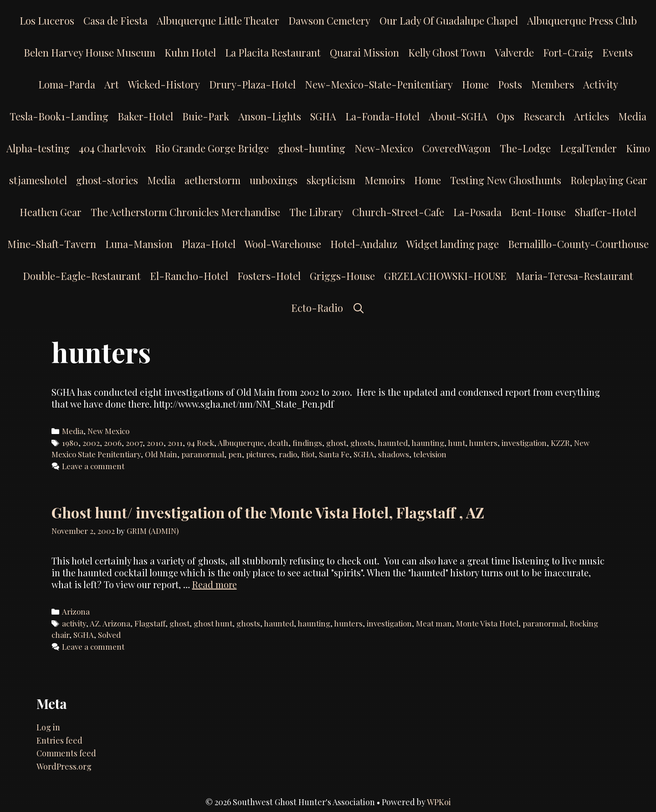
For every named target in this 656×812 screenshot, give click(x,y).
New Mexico (108, 431)
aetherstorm (212, 180)
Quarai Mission (364, 52)
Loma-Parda (66, 84)
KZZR (560, 443)
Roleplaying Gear (608, 180)
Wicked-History (164, 84)
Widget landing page (452, 244)
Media (632, 116)
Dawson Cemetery (329, 20)
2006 (113, 443)
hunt (456, 443)
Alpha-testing (38, 148)
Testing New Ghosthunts (505, 180)
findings (307, 443)
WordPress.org (64, 766)
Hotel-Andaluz (363, 244)
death (278, 443)
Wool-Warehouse (283, 244)
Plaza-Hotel (209, 244)
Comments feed (66, 753)
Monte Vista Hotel (487, 623)
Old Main (161, 454)
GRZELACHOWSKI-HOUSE (445, 276)
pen (235, 454)
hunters (483, 443)
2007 (134, 443)
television (429, 454)
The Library (316, 212)
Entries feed (59, 740)
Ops (505, 116)
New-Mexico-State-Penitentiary (379, 84)
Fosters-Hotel (269, 276)
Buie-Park (205, 116)
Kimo (638, 148)
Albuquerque (241, 443)
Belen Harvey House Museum (89, 52)
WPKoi (439, 801)
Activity (600, 84)
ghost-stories (107, 180)
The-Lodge (525, 148)
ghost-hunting (311, 148)
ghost (336, 443)
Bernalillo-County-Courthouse (578, 244)
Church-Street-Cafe (398, 212)
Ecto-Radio (317, 308)
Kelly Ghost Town (447, 52)
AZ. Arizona (110, 623)
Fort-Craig (568, 52)
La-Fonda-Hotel (382, 116)
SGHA (323, 116)
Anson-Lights (269, 116)
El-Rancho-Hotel (189, 276)
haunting (427, 443)
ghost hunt (213, 623)
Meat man (434, 623)
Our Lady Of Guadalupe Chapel (448, 20)
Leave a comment (93, 466)
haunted (393, 443)
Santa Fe (334, 454)
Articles (591, 116)
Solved (109, 635)
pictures (260, 454)
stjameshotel (38, 180)
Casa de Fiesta (115, 20)
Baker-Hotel (145, 116)
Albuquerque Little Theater (218, 20)
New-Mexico (383, 148)
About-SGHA (458, 116)
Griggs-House (342, 276)
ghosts (362, 443)
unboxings (273, 180)
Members (552, 84)
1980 (70, 443)
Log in (48, 727)
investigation (524, 443)
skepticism (331, 180)
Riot (308, 454)
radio (288, 454)
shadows (393, 454)
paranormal (202, 454)
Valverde (514, 52)
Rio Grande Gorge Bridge (212, 148)
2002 (91, 443)
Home (475, 84)
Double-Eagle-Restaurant (82, 276)
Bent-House (538, 212)
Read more (214, 584)
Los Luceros (47, 20)
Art (111, 84)
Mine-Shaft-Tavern (51, 244)
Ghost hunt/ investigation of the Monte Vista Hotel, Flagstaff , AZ (267, 512)
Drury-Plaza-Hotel (252, 84)
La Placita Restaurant (273, 52)
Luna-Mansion (139, 244)
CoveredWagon (456, 148)
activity (74, 623)
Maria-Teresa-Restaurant (574, 276)
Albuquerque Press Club (582, 20)
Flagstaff (149, 623)
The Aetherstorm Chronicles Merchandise (185, 212)
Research (544, 116)
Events (617, 52)
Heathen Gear (51, 212)
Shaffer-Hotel (605, 212)
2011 (175, 443)
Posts (510, 84)
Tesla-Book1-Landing (59, 116)
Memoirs (384, 180)
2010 (155, 443)
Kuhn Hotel (190, 52)
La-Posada (477, 212)
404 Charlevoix (112, 148)
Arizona (76, 611)
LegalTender (588, 148)
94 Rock (200, 443)
